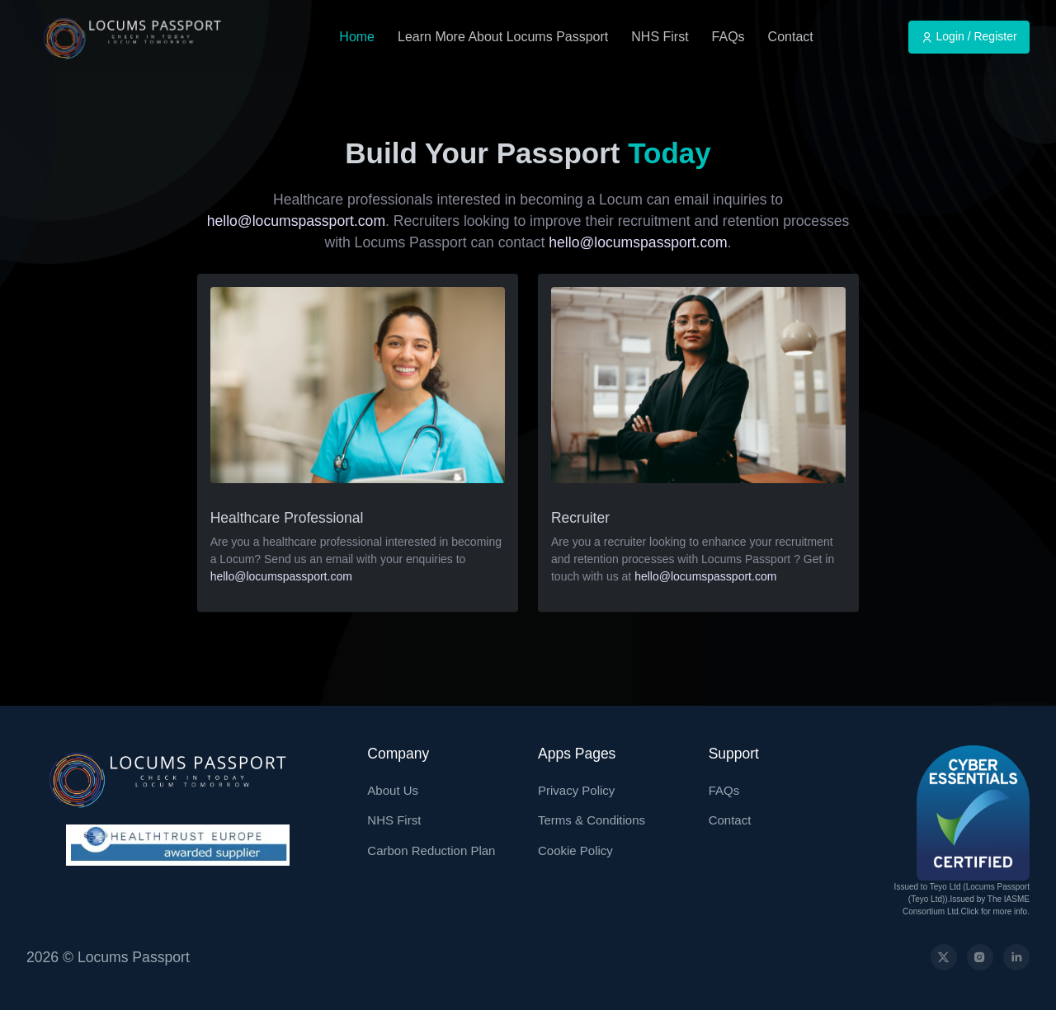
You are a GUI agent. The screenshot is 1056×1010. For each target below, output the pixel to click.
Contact (790, 37)
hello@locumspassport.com (296, 221)
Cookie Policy (575, 850)
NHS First (659, 37)
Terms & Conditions (591, 820)
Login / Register (969, 36)
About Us (392, 790)
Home (357, 37)
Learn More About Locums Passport (503, 37)
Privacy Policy (576, 790)
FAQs (728, 37)
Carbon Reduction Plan (431, 850)
